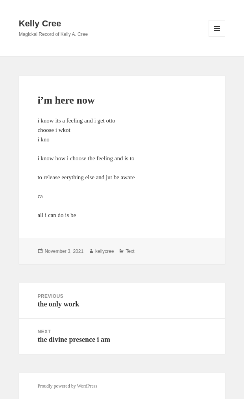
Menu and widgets (217, 36)
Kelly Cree (40, 23)
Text (130, 251)
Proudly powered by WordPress (67, 386)
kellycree (104, 251)
